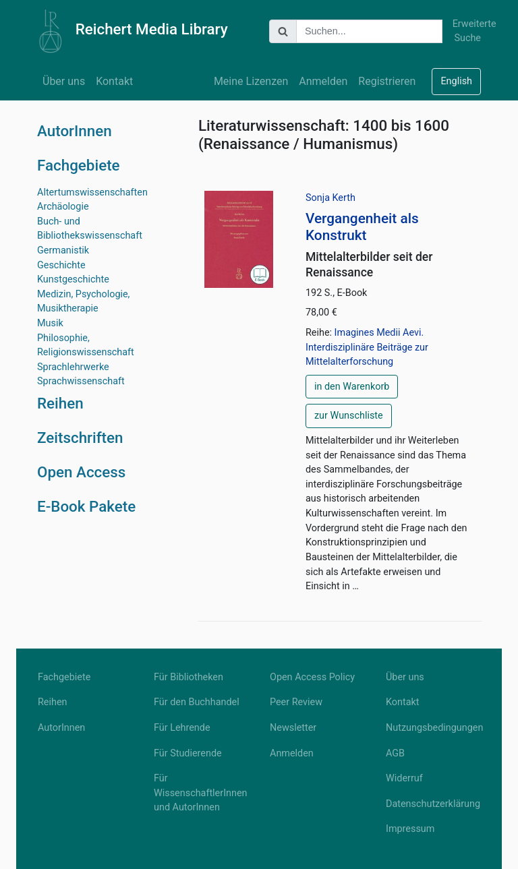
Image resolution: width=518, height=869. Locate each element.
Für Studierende (188, 753)
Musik (50, 323)
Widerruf (404, 778)
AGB (395, 753)
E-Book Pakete (86, 506)
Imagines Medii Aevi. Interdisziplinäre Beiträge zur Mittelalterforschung (367, 347)
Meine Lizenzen (251, 81)
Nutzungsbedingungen (433, 727)
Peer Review (296, 702)
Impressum (410, 829)
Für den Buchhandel (196, 702)
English (456, 81)
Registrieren (386, 81)
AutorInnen (74, 131)
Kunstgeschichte (73, 279)
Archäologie (63, 206)
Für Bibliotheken (188, 677)
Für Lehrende (182, 727)
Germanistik (63, 250)
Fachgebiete (78, 165)
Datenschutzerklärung (433, 804)
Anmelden (323, 81)
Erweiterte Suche (467, 31)
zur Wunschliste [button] (348, 415)
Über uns (63, 81)
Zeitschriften (80, 437)
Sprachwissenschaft (81, 381)
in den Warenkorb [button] (351, 386)
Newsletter (293, 727)
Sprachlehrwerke (73, 367)
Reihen (60, 403)
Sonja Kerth (330, 198)
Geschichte (61, 265)
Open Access (81, 472)
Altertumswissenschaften (92, 192)
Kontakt (114, 81)
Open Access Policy (312, 677)
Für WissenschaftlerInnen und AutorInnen (201, 793)
